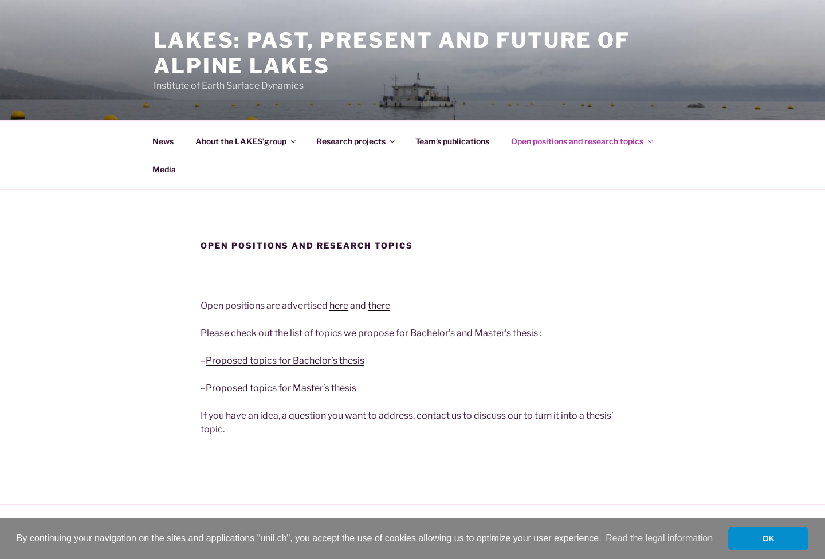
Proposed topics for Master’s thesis (281, 388)
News (163, 141)
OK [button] (768, 538)
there (379, 305)
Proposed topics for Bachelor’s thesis (285, 360)
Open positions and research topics (582, 141)
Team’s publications (452, 141)
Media (164, 169)
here (338, 305)
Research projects (356, 141)
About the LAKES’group (246, 141)
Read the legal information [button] (659, 538)
